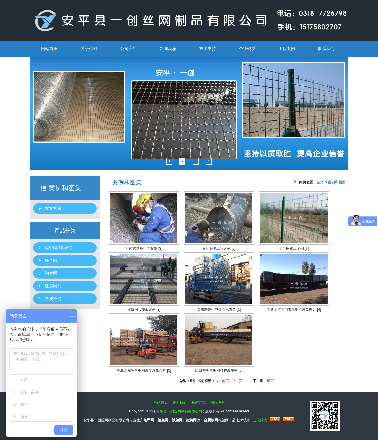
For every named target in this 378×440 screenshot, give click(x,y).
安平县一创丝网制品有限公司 (179, 411)
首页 (320, 182)
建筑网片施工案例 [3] (144, 309)
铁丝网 (51, 260)
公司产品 (128, 48)
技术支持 (207, 48)
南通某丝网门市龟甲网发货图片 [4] (294, 309)
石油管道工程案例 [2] (219, 248)
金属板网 (53, 298)
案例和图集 (337, 182)
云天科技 (260, 420)
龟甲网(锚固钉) (58, 248)
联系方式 (198, 402)
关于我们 (179, 402)
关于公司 (89, 48)
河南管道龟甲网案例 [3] (144, 248)
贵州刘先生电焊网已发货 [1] (219, 309)
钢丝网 (51, 273)
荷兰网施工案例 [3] (294, 248)
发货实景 (53, 208)
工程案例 (286, 48)
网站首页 (49, 48)
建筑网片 (53, 286)
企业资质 (247, 48)
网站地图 (217, 402)
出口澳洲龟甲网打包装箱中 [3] (219, 370)
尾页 (270, 381)
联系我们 (326, 48)
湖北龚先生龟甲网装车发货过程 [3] (144, 370)
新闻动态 (168, 48)
